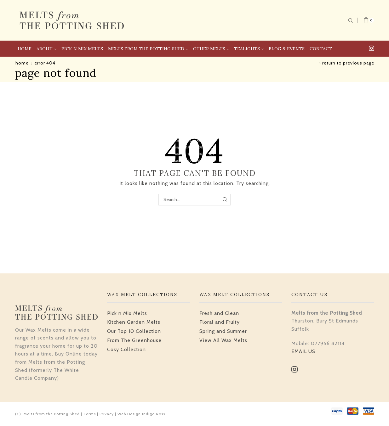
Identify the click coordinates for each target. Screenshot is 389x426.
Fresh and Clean (219, 313)
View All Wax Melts (223, 340)
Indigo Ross (153, 414)
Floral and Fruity (219, 322)
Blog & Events (287, 49)
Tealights (249, 49)
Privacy (107, 414)
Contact (321, 49)
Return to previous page (348, 63)
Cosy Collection (126, 349)
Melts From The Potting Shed (148, 49)
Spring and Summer (223, 331)
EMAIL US (303, 351)
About (46, 49)
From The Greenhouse (134, 340)
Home (24, 49)
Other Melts (211, 49)
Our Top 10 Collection (134, 331)
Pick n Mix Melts (82, 49)
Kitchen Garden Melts (133, 322)
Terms (89, 414)
